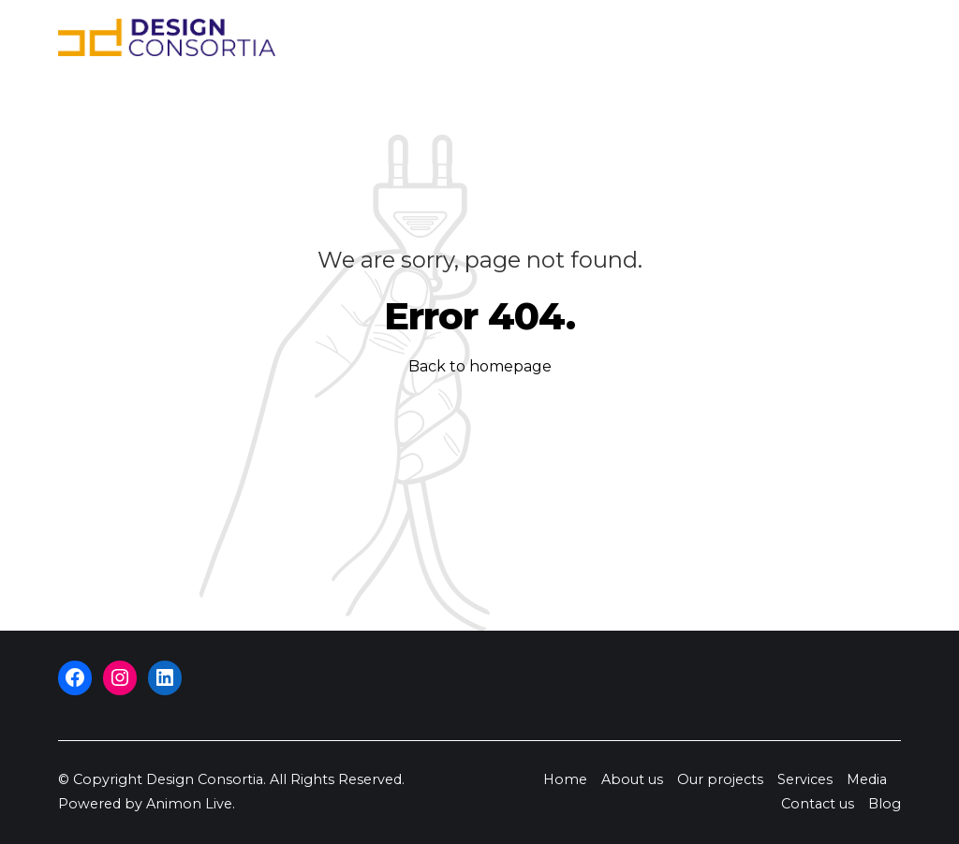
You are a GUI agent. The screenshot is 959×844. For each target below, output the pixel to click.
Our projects (528, 37)
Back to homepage (480, 366)
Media (703, 37)
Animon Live (189, 803)
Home (346, 37)
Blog (867, 37)
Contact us (789, 37)
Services (628, 37)
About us (424, 37)
